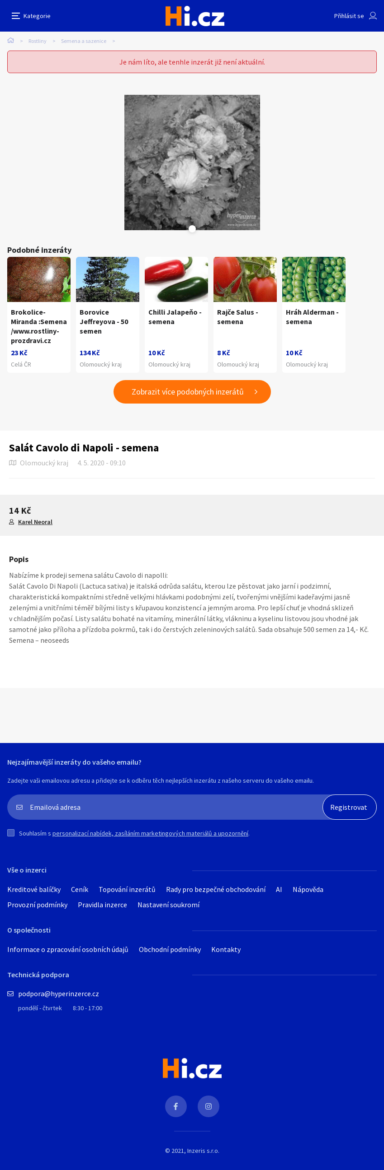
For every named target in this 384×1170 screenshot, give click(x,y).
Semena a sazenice (83, 40)
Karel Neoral (35, 522)
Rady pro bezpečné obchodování (215, 889)
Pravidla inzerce (102, 904)
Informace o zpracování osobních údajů (67, 949)
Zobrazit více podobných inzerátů (188, 391)
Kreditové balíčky (34, 889)
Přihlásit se (349, 16)
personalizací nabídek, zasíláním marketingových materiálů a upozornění (150, 833)
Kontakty (226, 949)
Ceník (79, 889)
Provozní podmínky (37, 904)
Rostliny (37, 40)
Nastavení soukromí (168, 904)
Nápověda (308, 889)
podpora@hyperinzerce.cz (58, 993)
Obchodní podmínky (170, 949)
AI (279, 889)
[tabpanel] (192, 162)
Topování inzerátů (127, 889)
